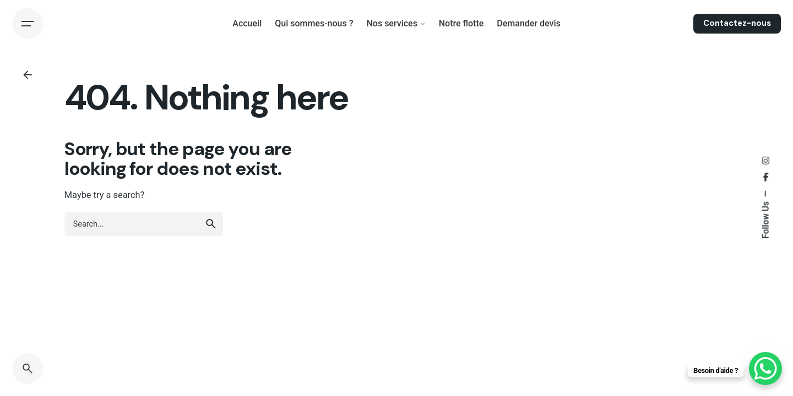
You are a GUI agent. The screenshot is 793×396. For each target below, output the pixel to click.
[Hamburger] (27, 23)
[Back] (27, 74)
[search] (211, 224)
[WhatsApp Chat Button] (765, 368)
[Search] (27, 368)
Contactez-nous (737, 23)
